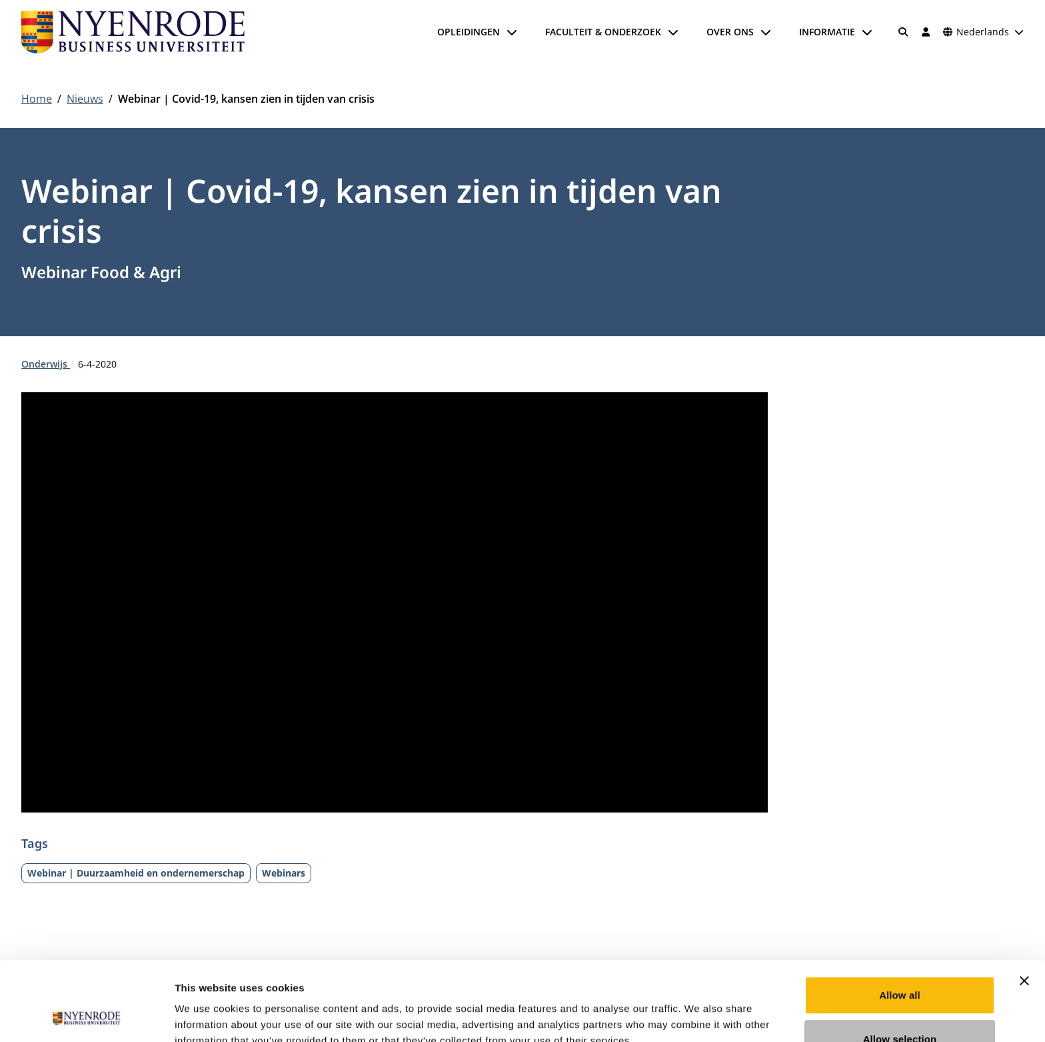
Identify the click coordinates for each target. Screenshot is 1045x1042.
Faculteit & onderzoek (603, 31)
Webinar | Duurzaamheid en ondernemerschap (136, 873)
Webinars (283, 873)
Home (36, 98)
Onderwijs (45, 364)
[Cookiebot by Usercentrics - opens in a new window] (86, 1016)
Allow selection (900, 965)
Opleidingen (468, 31)
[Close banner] (1024, 906)
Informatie (827, 31)
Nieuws (85, 98)
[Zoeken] (904, 32)
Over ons (730, 31)
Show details (699, 1015)
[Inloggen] (926, 32)
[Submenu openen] (512, 32)
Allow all (899, 921)
